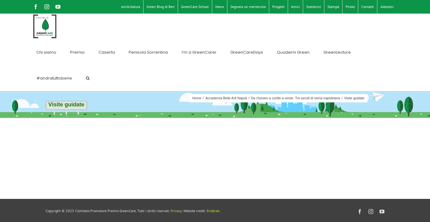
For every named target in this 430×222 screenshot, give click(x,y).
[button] (392, 26)
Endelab (213, 210)
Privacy (176, 210)
